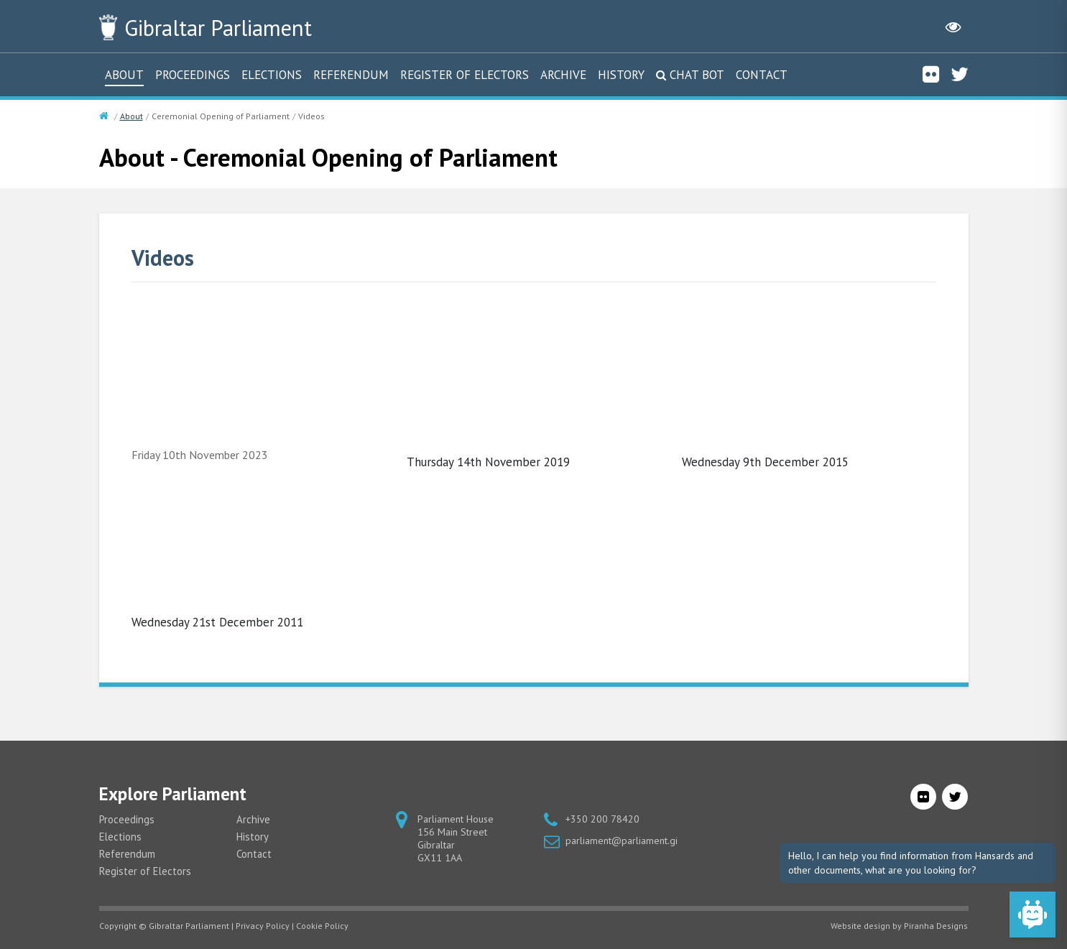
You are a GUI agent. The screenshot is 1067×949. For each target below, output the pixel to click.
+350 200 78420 (602, 818)
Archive (563, 74)
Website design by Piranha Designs (899, 925)
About (124, 74)
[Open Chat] (1033, 915)
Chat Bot (697, 74)
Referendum (351, 74)
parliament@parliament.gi (621, 839)
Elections (271, 74)
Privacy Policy (263, 925)
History (621, 74)
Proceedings (192, 74)
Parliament (223, 27)
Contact (761, 74)
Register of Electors (464, 74)
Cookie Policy (322, 925)
